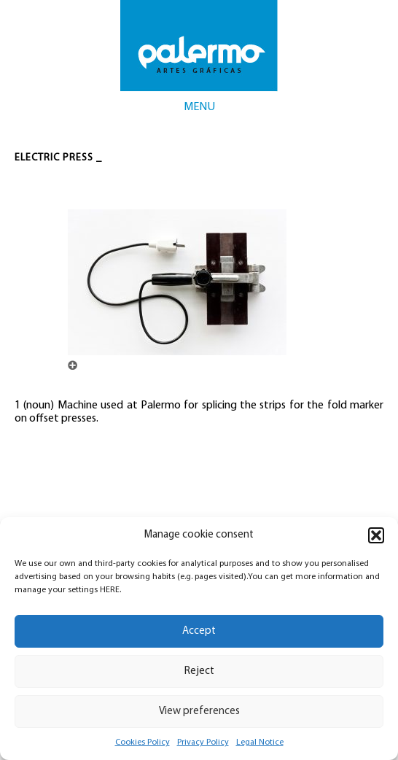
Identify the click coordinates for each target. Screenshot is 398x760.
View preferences (199, 711)
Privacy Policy (203, 742)
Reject (199, 671)
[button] (376, 535)
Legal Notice (260, 742)
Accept (199, 631)
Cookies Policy (142, 742)
